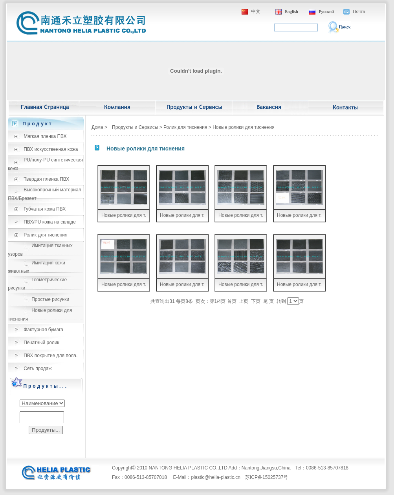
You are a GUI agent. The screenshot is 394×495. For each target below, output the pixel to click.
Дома (97, 127)
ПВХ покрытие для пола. (50, 355)
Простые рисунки (50, 299)
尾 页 (268, 301)
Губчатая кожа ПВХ (45, 209)
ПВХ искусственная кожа (51, 149)
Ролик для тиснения (45, 235)
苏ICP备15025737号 (266, 477)
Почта (359, 11)
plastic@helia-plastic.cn (215, 477)
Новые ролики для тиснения (244, 127)
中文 (255, 11)
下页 (255, 301)
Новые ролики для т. (123, 215)
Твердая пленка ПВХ (46, 179)
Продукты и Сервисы (135, 127)
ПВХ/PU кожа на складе (50, 222)
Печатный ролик (41, 342)
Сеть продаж (37, 368)
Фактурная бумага (43, 329)
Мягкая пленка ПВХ (45, 136)
